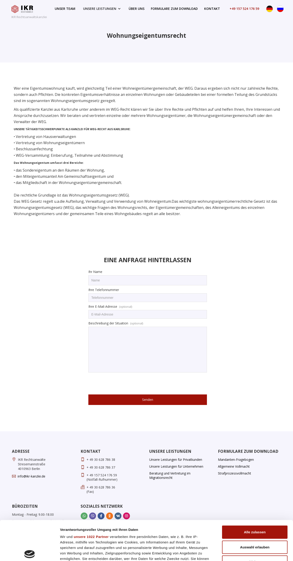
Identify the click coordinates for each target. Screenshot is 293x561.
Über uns (136, 8)
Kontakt (212, 8)
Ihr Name (95, 272)
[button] (102, 9)
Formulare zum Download (174, 8)
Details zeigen (243, 552)
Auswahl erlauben (254, 506)
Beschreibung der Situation (108, 323)
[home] (29, 13)
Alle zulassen (255, 491)
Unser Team (65, 8)
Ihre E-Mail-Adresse (102, 306)
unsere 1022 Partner (91, 496)
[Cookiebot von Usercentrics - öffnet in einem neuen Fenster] (30, 552)
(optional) (125, 307)
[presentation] (123, 384)
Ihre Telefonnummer (103, 290)
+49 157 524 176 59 (244, 8)
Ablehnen (255, 521)
